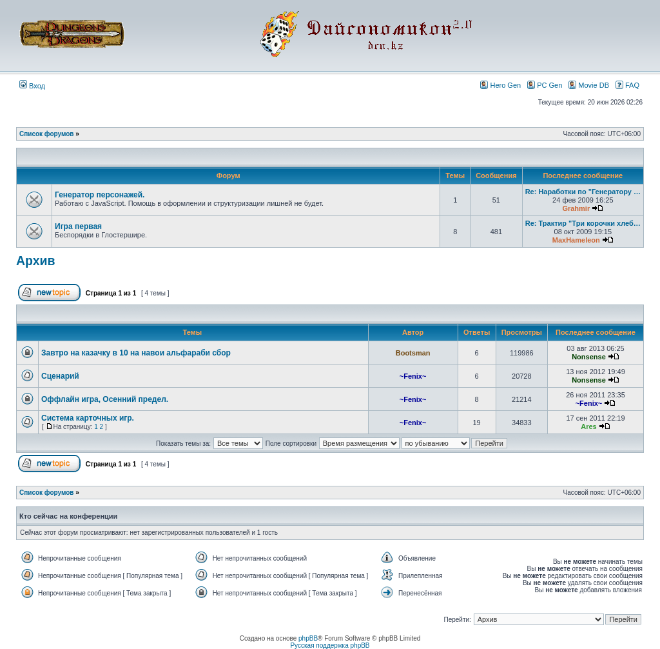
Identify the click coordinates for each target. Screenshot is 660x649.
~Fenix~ (413, 376)
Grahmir (576, 208)
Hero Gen (500, 85)
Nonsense (589, 357)
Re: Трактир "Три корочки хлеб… (583, 223)
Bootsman (413, 353)
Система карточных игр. (87, 418)
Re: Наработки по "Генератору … (583, 191)
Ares (588, 426)
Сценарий (60, 376)
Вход (32, 86)
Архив (35, 261)
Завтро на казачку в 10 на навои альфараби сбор (136, 352)
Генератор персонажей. (99, 194)
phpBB (308, 638)
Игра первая (78, 226)
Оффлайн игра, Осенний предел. (104, 399)
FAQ (627, 85)
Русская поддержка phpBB (329, 645)
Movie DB (588, 85)
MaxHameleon (576, 240)
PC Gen (544, 85)
